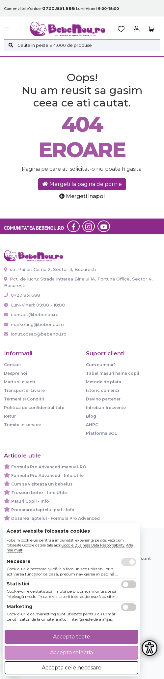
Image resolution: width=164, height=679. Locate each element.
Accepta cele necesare (71, 667)
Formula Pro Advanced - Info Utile (47, 475)
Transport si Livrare (24, 390)
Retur (10, 416)
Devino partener (103, 399)
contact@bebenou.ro (31, 314)
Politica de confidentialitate (34, 407)
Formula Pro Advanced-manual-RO (48, 466)
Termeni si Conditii (24, 399)
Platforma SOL (101, 433)
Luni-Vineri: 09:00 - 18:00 (34, 305)
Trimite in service (22, 424)
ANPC (92, 424)
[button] (13, 29)
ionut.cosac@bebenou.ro (35, 334)
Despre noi (15, 373)
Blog (91, 416)
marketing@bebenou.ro (34, 324)
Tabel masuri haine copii (112, 373)
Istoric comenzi (102, 390)
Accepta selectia (71, 652)
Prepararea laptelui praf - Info (42, 509)
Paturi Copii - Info (30, 501)
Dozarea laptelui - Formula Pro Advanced (55, 518)
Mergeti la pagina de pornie (82, 184)
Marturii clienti (19, 381)
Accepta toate (71, 637)
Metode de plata (103, 381)
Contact (12, 364)
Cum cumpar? (101, 364)
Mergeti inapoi (82, 196)
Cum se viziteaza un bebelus (41, 484)
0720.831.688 (22, 295)
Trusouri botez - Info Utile (39, 492)
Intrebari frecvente (106, 407)
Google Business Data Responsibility (93, 545)
